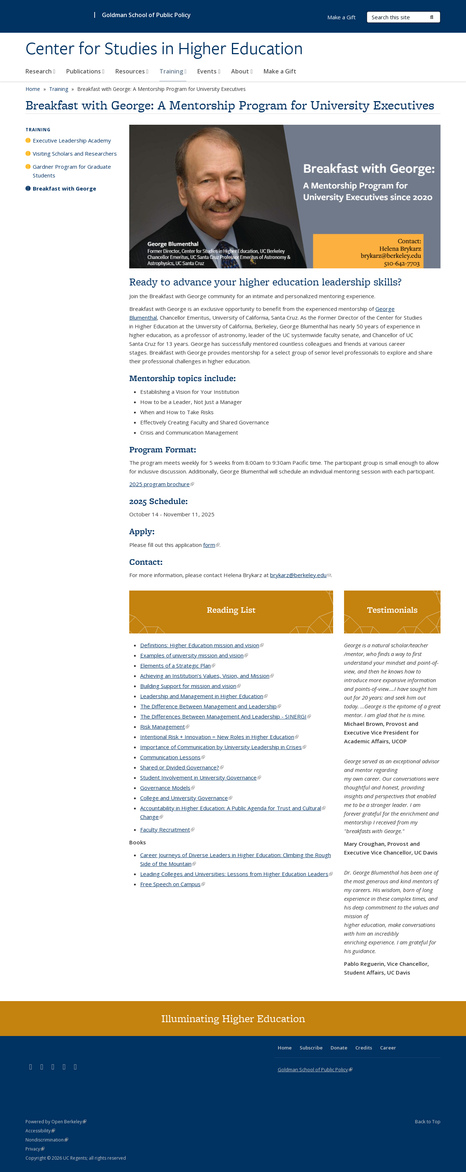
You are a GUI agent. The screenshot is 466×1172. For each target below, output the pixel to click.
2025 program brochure (161, 484)
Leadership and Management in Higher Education (204, 696)
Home (32, 88)
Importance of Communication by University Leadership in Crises (223, 747)
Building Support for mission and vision (190, 685)
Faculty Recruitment (167, 829)
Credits (363, 1047)
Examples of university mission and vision (194, 655)
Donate (339, 1047)
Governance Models (167, 787)
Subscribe (311, 1047)
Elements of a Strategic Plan (177, 665)
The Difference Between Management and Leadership (210, 706)
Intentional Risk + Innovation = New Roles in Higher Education (219, 736)
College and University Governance (186, 797)
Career (388, 1047)
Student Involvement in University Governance (200, 777)
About (242, 71)
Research (40, 71)
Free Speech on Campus (172, 884)
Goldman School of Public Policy (146, 15)
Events (208, 71)
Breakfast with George (64, 188)
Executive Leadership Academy (72, 140)
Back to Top (428, 1121)
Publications (85, 71)
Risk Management (164, 726)
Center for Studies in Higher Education (164, 48)
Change (151, 816)
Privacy (34, 1149)
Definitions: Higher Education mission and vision (202, 645)
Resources (132, 71)
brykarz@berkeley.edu (300, 575)
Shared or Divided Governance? (182, 767)
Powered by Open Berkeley (55, 1122)
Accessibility (40, 1131)
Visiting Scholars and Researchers (75, 153)
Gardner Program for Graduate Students (72, 171)
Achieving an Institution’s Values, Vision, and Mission (207, 675)
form (211, 544)
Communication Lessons (172, 757)
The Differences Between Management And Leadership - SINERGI (225, 716)
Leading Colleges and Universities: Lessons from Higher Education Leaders (236, 873)
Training (173, 71)
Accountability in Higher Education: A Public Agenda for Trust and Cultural (232, 808)
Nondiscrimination (46, 1140)
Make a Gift (280, 71)
